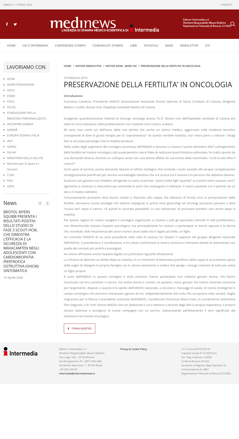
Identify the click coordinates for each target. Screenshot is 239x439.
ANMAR (12, 130)
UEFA (10, 186)
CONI (10, 175)
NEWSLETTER (189, 45)
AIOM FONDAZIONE (20, 84)
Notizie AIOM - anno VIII (121, 66)
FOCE (10, 101)
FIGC (10, 180)
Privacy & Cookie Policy (133, 349)
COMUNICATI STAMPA (108, 45)
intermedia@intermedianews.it (77, 373)
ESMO (11, 96)
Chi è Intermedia (35, 45)
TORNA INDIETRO (82, 328)
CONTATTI (226, 4)
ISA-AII (11, 152)
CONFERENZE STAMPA (70, 45)
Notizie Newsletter (88, 66)
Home (11, 45)
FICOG (11, 107)
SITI (207, 45)
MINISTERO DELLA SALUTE (25, 158)
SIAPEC (12, 147)
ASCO (11, 90)
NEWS (169, 45)
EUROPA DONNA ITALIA (23, 135)
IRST (10, 141)
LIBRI (133, 45)
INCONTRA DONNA (20, 124)
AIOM (11, 79)
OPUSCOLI (151, 45)
